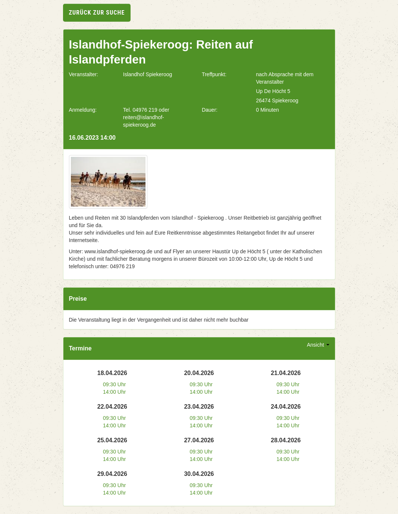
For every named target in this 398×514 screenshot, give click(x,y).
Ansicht (318, 345)
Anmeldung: (83, 110)
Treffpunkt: (214, 74)
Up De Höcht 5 (273, 91)
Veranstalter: (83, 74)
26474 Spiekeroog (277, 100)
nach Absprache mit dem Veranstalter (284, 78)
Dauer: (209, 110)
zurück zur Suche (97, 12)
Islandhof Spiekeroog (147, 74)
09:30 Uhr (114, 384)
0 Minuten (267, 110)
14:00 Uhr (114, 392)
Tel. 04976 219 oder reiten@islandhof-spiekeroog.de (146, 117)
